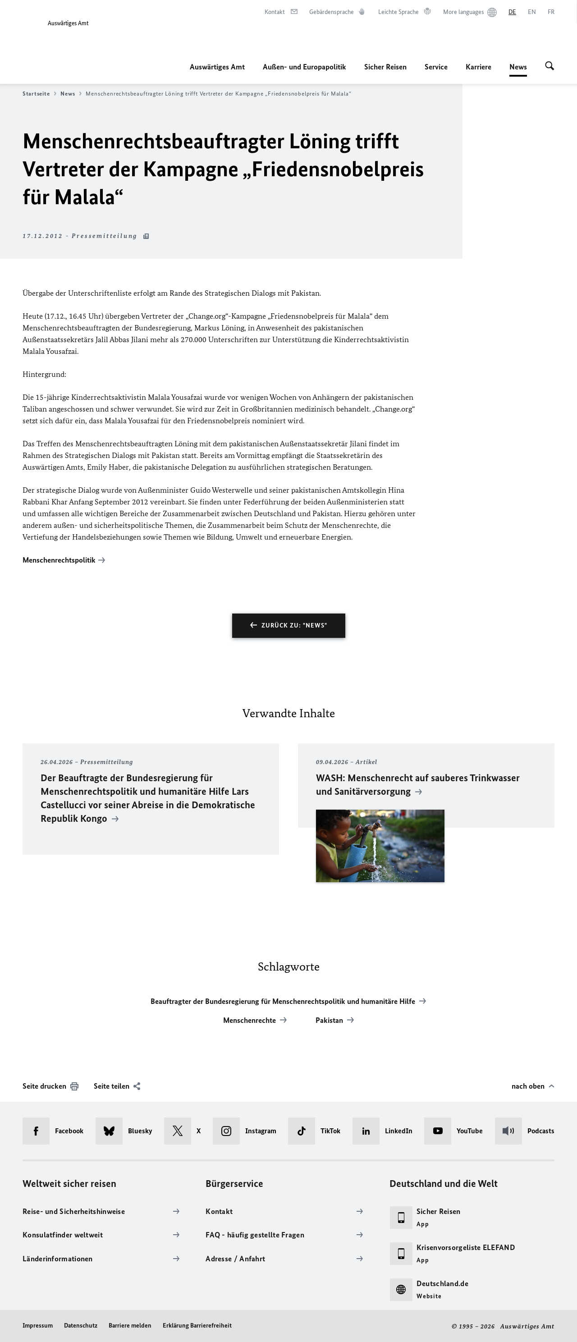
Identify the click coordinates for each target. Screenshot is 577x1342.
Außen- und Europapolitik (304, 66)
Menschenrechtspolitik (59, 559)
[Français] (551, 12)
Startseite (39, 94)
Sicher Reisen (385, 66)
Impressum (38, 1325)
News (518, 67)
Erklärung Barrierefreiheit (197, 1325)
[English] (532, 12)
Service (436, 66)
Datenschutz (80, 1325)
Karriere (478, 66)
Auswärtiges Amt (217, 66)
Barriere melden (130, 1325)
